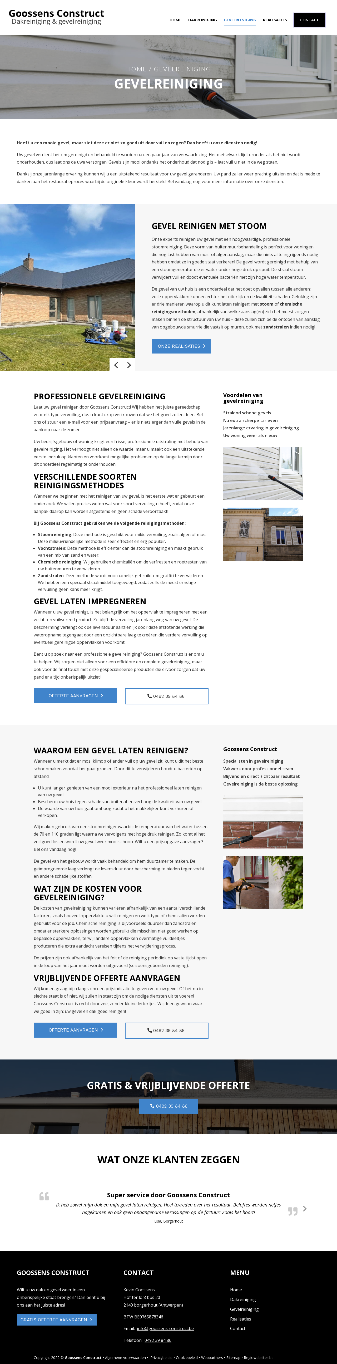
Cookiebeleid (187, 1357)
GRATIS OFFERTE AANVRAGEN (54, 1319)
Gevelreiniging (240, 20)
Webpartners (212, 1357)
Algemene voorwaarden (125, 1357)
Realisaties (275, 20)
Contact (237, 1328)
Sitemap (233, 1357)
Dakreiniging (202, 20)
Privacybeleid (161, 1357)
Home (175, 20)
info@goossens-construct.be (165, 1328)
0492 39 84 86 (158, 1340)
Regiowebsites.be (259, 1357)
